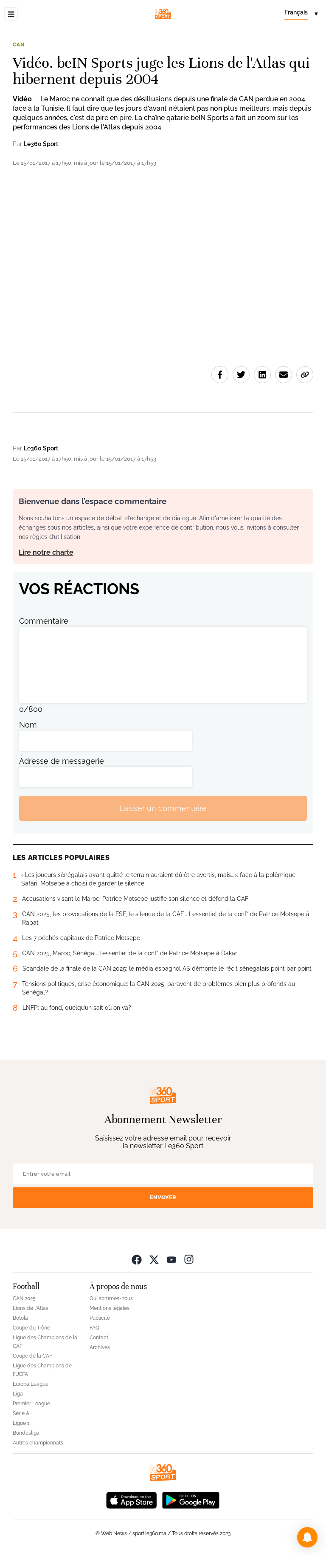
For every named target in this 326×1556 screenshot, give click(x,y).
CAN (19, 45)
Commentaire (43, 620)
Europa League (30, 1384)
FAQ (94, 1328)
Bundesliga (26, 1433)
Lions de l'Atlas (30, 1308)
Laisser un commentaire (163, 808)
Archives (100, 1347)
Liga (18, 1394)
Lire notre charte (46, 552)
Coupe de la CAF (32, 1356)
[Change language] (301, 14)
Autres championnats (38, 1443)
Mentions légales (109, 1308)
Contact (99, 1338)
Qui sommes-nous (111, 1298)
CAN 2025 (24, 1298)
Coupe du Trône (31, 1328)
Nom (28, 724)
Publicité (100, 1318)
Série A (21, 1413)
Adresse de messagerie (61, 761)
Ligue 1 (21, 1423)
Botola (20, 1318)
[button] (307, 1537)
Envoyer (163, 1197)
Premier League (31, 1404)
